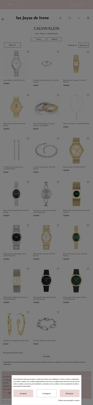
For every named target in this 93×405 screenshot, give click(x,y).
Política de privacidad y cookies (69, 400)
